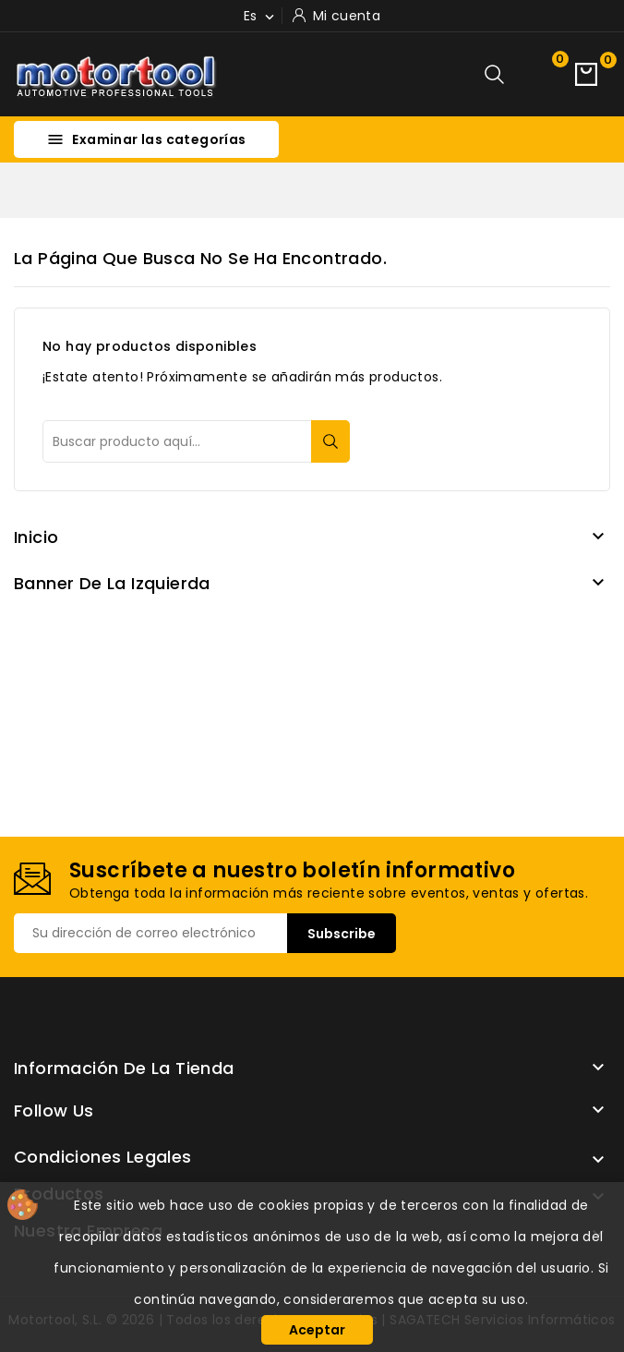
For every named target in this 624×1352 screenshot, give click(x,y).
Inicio (36, 537)
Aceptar (317, 1330)
